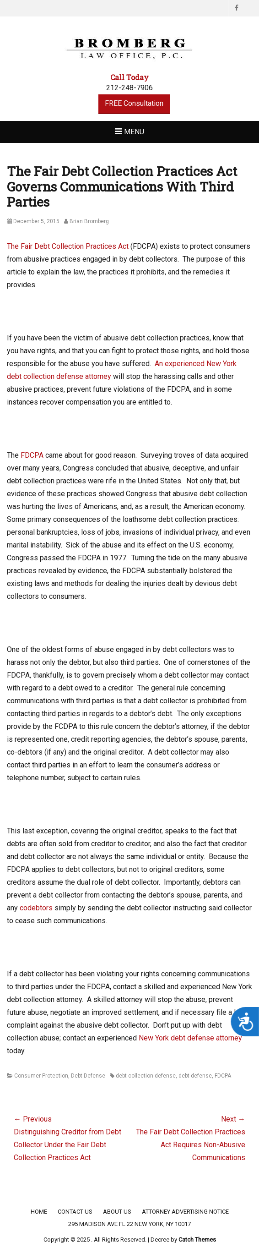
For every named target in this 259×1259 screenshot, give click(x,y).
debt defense (195, 1076)
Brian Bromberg (89, 221)
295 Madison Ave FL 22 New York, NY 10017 (129, 1224)
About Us (117, 1211)
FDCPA (32, 455)
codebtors (36, 907)
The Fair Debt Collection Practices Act (68, 246)
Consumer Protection (41, 1076)
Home (39, 1211)
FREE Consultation (134, 103)
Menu (134, 131)
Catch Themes (197, 1239)
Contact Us (75, 1211)
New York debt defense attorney (190, 1038)
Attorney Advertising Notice (185, 1211)
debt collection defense (146, 1076)
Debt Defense (88, 1076)
